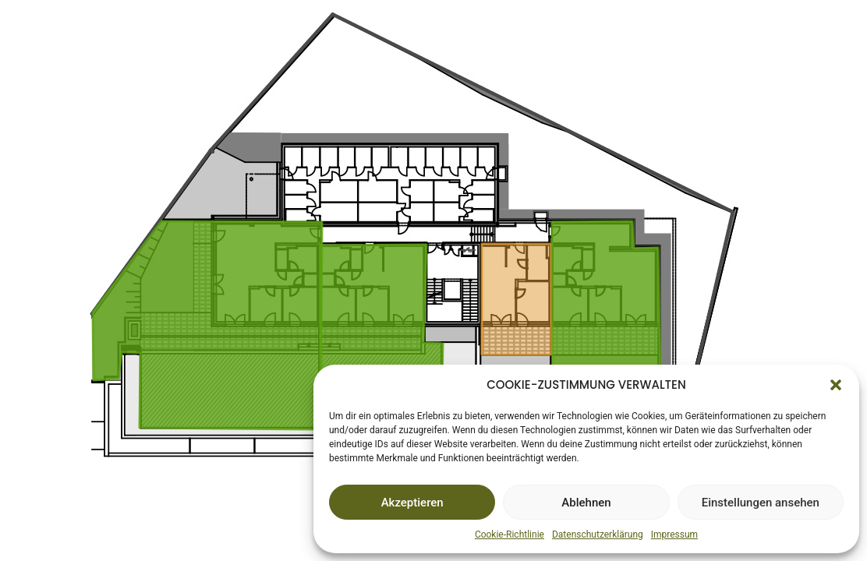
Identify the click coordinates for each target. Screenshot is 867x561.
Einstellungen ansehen (760, 503)
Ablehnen (585, 503)
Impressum (674, 534)
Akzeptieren (412, 503)
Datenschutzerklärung (597, 534)
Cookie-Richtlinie (509, 534)
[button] (836, 385)
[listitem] (381, 337)
